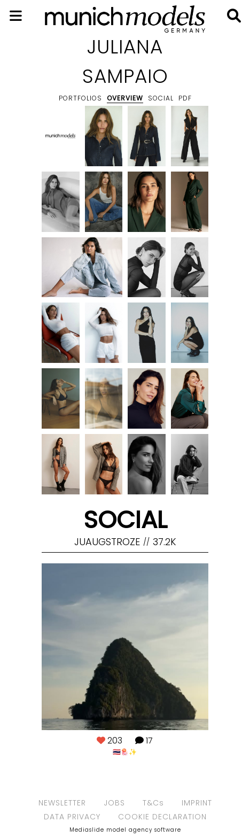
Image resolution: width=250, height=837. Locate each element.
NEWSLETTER (62, 802)
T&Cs (153, 802)
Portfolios (80, 98)
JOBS (114, 802)
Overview (125, 98)
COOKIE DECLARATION (162, 816)
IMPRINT (197, 802)
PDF (185, 98)
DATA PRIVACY (72, 816)
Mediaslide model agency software (125, 830)
